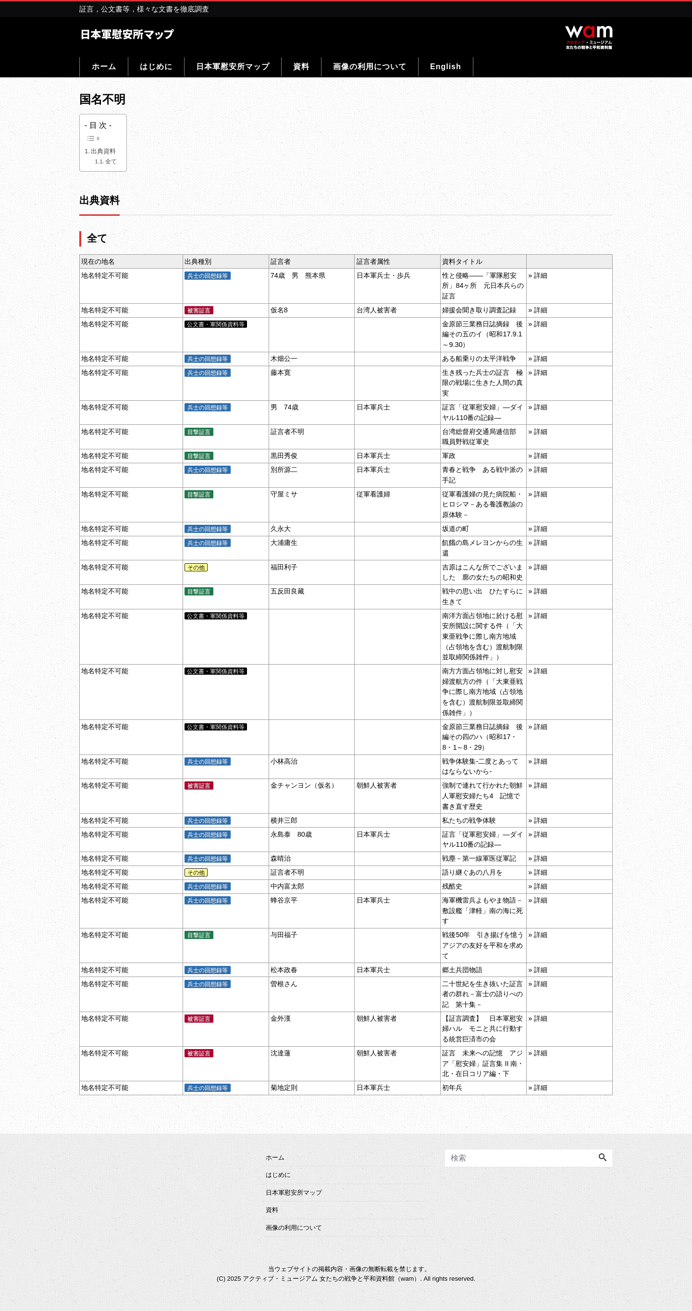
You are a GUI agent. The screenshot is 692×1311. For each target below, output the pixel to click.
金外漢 (281, 1018)
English (445, 66)
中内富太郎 (287, 886)
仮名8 (279, 310)
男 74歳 (284, 407)
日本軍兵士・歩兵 (383, 275)
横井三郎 (284, 820)
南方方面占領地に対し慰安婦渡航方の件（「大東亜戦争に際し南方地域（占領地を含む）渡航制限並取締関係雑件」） (482, 691)
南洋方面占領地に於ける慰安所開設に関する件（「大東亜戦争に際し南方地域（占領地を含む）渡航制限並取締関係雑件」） (482, 636)
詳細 (540, 275)
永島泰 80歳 (291, 834)
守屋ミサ (284, 494)
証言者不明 (287, 431)
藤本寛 (281, 372)
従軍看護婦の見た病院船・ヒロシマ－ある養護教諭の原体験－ (482, 504)
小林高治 (284, 761)
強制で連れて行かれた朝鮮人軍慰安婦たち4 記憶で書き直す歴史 (482, 795)
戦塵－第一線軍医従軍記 (479, 858)
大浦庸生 (284, 542)
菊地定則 (284, 1087)
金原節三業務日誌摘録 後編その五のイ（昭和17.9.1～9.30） (482, 334)
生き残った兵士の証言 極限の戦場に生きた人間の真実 (482, 383)
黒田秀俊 (284, 455)
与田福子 (284, 935)
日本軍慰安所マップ (233, 66)
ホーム (104, 66)
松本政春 (284, 970)
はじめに (156, 66)
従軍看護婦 (373, 494)
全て (111, 161)
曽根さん (284, 984)
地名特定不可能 (104, 275)
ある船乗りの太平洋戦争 (479, 358)
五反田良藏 (287, 591)
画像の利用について (370, 66)
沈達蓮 (281, 1053)
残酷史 (452, 886)
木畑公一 (284, 358)
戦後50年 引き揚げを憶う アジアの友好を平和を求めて (486, 945)
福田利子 (284, 567)
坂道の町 (455, 528)
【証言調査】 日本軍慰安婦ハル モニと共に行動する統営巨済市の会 (482, 1028)
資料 (301, 66)
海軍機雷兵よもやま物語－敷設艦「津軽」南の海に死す (482, 910)
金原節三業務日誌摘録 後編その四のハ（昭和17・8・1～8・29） (482, 737)
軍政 (449, 455)
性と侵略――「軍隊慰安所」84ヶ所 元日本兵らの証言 (483, 286)
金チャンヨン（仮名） (304, 785)
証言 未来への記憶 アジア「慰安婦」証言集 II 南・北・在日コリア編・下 (483, 1063)
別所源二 (284, 469)
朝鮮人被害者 (377, 785)
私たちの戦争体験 (469, 820)
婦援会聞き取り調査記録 (479, 310)
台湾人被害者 (377, 310)
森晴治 (281, 858)
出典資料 (103, 151)
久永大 (281, 528)
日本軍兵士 (373, 407)
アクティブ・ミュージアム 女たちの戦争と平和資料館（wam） (331, 1278)
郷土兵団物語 (462, 970)
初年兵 (452, 1087)
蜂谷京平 (284, 900)
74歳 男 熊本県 (298, 275)
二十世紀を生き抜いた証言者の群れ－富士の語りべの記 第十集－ (482, 994)
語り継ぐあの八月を (472, 872)
